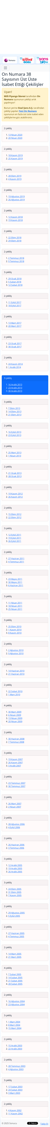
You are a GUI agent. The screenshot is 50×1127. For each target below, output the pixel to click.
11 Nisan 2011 (15, 602)
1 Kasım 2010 (14, 629)
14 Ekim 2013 (14, 411)
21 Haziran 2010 (16, 674)
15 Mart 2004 (14, 1028)
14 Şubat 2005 (15, 977)
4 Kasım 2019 (14, 179)
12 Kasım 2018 (15, 217)
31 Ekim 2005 (14, 892)
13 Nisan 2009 (15, 718)
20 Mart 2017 (14, 326)
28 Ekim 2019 (14, 175)
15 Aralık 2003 (15, 1045)
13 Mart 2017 (14, 322)
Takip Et (44, 1123)
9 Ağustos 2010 (15, 653)
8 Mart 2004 (14, 1025)
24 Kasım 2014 (15, 364)
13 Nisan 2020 (15, 134)
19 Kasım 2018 (15, 220)
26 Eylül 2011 (14, 541)
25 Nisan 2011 (15, 609)
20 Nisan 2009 (15, 721)
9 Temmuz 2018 (16, 261)
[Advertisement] (25, 27)
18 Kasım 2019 (15, 155)
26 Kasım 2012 (15, 496)
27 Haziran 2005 (16, 933)
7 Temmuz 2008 (16, 742)
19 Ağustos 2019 (16, 196)
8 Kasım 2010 (14, 632)
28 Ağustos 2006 (16, 824)
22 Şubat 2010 (15, 691)
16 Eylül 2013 (14, 432)
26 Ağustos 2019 (16, 199)
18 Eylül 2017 (14, 305)
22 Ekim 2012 (14, 517)
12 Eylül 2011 (14, 534)
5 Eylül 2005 (14, 915)
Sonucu (9, 60)
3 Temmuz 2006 (16, 847)
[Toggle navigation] (5, 68)
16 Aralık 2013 (15, 384)
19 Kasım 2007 (15, 759)
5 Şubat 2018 (14, 281)
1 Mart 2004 (14, 1021)
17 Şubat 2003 (15, 1086)
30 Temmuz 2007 (16, 786)
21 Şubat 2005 (15, 980)
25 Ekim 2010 (14, 626)
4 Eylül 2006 (14, 827)
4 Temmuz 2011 (16, 561)
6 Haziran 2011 (15, 585)
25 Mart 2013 (14, 452)
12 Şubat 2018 (15, 285)
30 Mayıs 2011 (15, 582)
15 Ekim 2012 (14, 514)
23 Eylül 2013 (14, 435)
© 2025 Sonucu (9, 1123)
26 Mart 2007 (14, 803)
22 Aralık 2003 (15, 1048)
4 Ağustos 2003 (15, 1069)
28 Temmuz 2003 (16, 1066)
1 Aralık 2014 (14, 367)
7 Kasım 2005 (14, 895)
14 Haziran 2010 (16, 670)
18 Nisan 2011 (15, 606)
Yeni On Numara (28, 111)
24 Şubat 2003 (15, 1089)
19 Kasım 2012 (15, 493)
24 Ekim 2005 (14, 889)
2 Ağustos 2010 (15, 650)
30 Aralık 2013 (15, 390)
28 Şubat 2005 (15, 983)
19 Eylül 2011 (14, 538)
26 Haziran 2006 (16, 844)
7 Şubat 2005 (14, 974)
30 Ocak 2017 (14, 346)
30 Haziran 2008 (16, 738)
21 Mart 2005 (14, 957)
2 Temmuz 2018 (16, 258)
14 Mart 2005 (14, 953)
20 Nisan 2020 (15, 138)
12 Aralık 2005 (15, 865)
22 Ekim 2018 (14, 237)
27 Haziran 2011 (16, 558)
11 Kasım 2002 (15, 1113)
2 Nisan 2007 (14, 806)
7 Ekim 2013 (14, 408)
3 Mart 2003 (14, 1093)
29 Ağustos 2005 (16, 912)
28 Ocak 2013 (14, 476)
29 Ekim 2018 (14, 240)
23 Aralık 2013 (15, 387)
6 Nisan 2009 (14, 715)
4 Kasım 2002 (14, 1110)
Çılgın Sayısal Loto (26, 60)
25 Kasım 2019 (15, 158)
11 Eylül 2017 (14, 302)
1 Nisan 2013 (14, 455)
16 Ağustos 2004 (16, 1001)
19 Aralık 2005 (15, 868)
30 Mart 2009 (14, 711)
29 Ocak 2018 (14, 278)
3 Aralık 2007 (14, 765)
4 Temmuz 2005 (16, 936)
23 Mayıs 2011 (15, 579)
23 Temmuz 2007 (16, 783)
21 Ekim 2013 (14, 414)
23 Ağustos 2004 (16, 1004)
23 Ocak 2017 (14, 343)
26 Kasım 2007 (15, 762)
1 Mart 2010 (14, 694)
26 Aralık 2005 (15, 871)
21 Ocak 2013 (14, 473)
